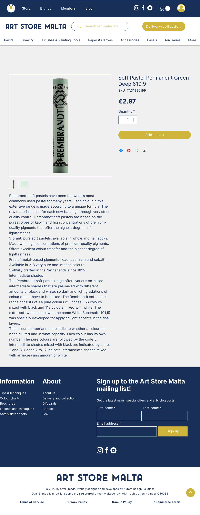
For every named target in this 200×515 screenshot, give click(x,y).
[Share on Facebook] (121, 150)
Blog (89, 8)
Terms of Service (32, 502)
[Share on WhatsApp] (136, 150)
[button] (165, 8)
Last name (151, 407)
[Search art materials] (101, 26)
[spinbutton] (128, 120)
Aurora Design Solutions (139, 488)
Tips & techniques (13, 393)
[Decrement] (122, 120)
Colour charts (10, 398)
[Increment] (134, 120)
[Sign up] (173, 431)
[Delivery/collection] (163, 26)
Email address (107, 423)
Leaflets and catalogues (17, 409)
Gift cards (49, 403)
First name (105, 407)
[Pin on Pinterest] (128, 150)
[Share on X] (144, 150)
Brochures (7, 403)
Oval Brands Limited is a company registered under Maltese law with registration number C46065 (100, 493)
